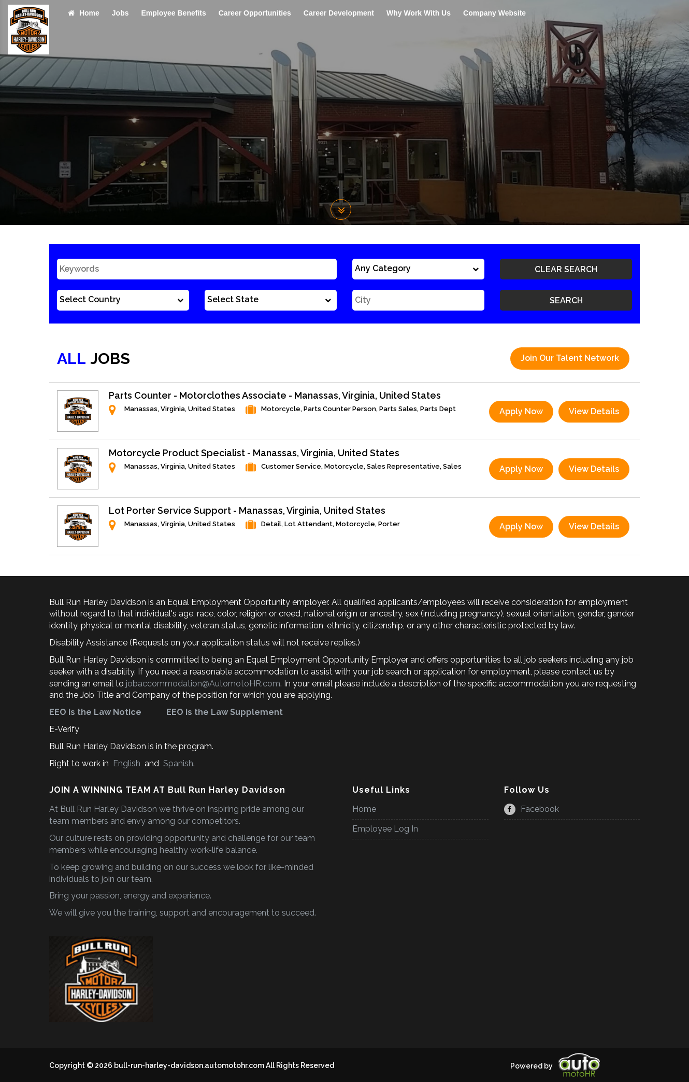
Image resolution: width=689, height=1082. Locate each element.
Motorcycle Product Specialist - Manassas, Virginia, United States (254, 452)
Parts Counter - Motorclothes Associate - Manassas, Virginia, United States (275, 395)
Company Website (494, 13)
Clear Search (566, 269)
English (126, 763)
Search (566, 300)
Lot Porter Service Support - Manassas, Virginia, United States (247, 510)
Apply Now (521, 411)
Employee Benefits (173, 13)
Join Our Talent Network (570, 358)
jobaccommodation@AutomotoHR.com (203, 683)
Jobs (120, 13)
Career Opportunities (255, 13)
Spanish (177, 763)
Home (83, 13)
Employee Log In (385, 829)
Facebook (531, 809)
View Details (594, 411)
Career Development (339, 13)
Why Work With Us (418, 13)
